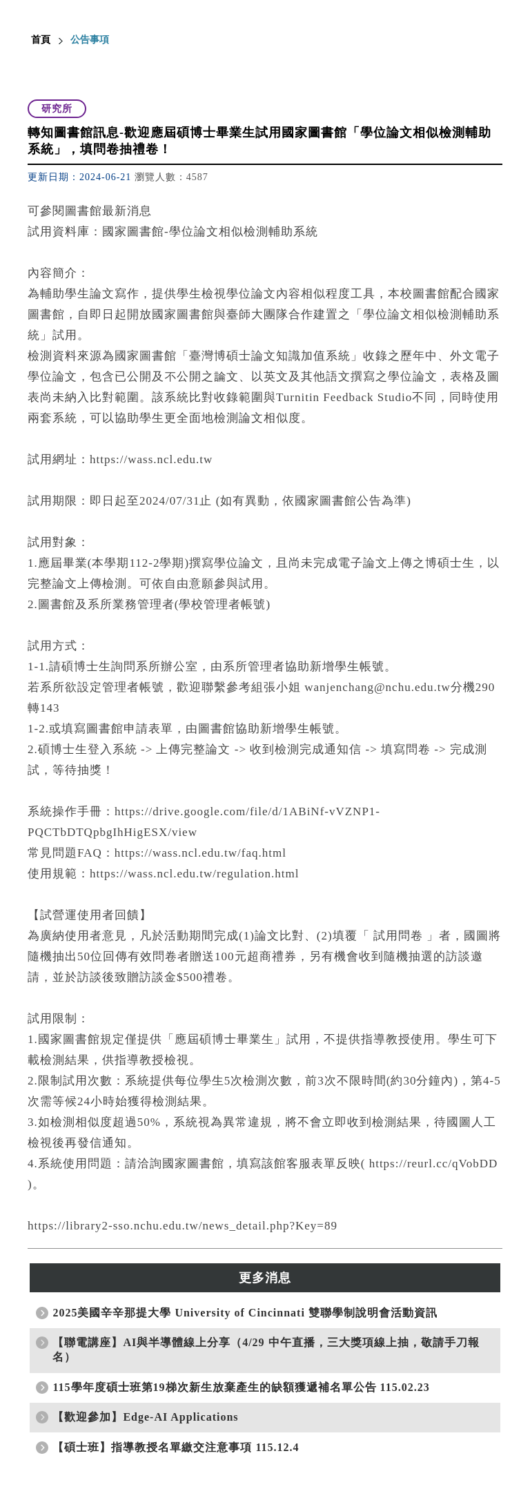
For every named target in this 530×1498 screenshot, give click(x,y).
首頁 (40, 40)
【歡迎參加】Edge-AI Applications (145, 1417)
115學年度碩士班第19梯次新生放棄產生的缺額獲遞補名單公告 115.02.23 (240, 1387)
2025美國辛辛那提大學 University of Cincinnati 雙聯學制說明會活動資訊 (244, 1313)
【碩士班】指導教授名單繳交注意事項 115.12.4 (175, 1447)
